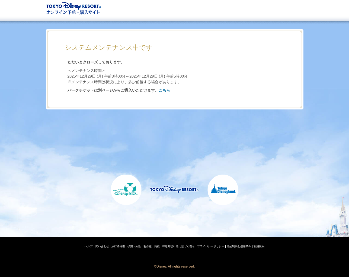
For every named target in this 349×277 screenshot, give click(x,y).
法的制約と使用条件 (239, 246)
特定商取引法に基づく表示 (178, 246)
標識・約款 (134, 246)
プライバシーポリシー (210, 246)
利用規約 (259, 246)
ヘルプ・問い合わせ (97, 246)
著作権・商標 (151, 246)
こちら (164, 90)
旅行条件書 (118, 246)
